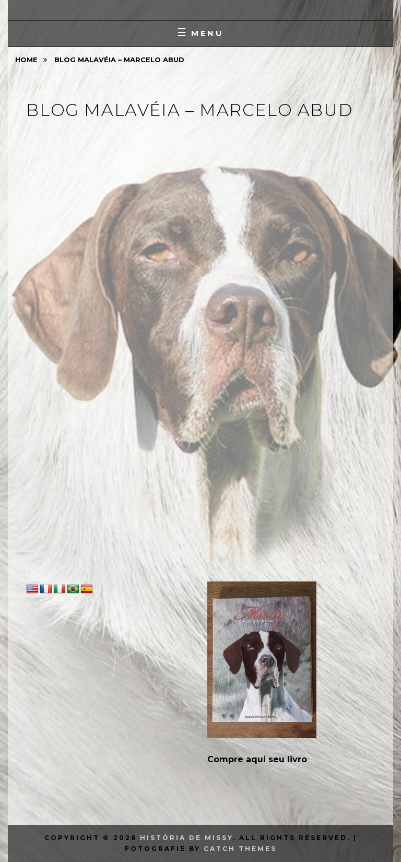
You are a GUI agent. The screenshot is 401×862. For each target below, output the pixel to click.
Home (27, 59)
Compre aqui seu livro (257, 759)
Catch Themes (240, 849)
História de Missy (186, 838)
